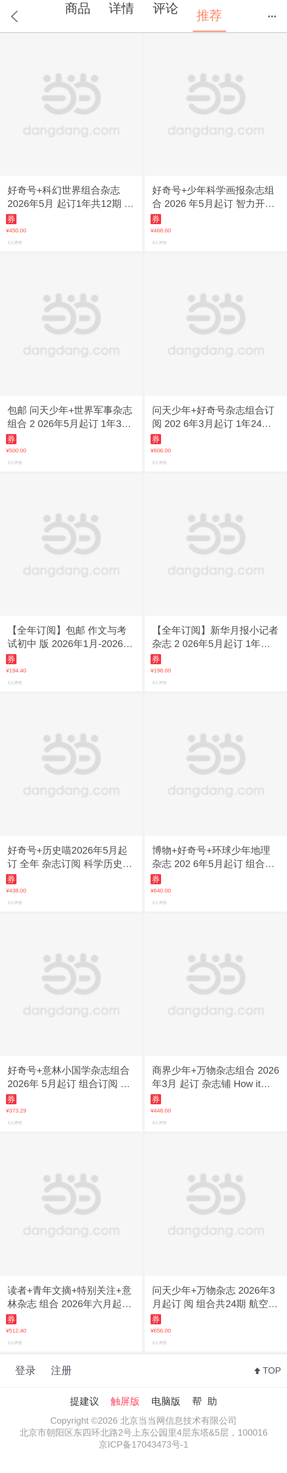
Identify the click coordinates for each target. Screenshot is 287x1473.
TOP (272, 1370)
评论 (165, 8)
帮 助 (204, 1401)
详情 (121, 8)
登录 (25, 1370)
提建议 (84, 1401)
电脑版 (165, 1401)
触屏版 (125, 1401)
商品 (77, 8)
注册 (61, 1370)
